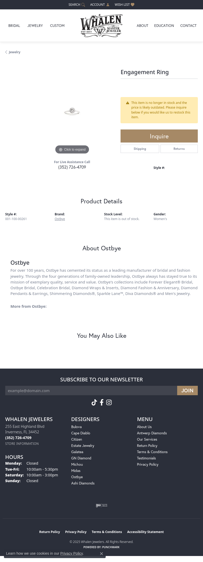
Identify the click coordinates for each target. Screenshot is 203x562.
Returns (179, 149)
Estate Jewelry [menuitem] (82, 445)
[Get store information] (22, 443)
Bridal (14, 25)
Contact (188, 25)
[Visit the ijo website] (102, 505)
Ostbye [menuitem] (77, 476)
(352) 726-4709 (72, 167)
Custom (57, 25)
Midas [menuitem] (75, 470)
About (142, 25)
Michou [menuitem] (77, 464)
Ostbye (60, 219)
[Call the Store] (18, 437)
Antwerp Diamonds (152, 432)
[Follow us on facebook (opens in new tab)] (102, 402)
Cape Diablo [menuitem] (80, 432)
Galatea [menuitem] (77, 451)
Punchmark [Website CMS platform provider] (111, 547)
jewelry (14, 52)
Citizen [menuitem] (76, 439)
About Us (144, 426)
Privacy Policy (147, 464)
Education (164, 25)
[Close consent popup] (101, 553)
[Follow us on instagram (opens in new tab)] (109, 402)
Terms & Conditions (152, 451)
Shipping (140, 149)
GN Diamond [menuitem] (81, 457)
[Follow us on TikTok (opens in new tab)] (94, 402)
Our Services (147, 439)
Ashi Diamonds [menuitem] (82, 483)
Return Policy (147, 445)
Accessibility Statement (145, 532)
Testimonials (146, 457)
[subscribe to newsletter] (187, 390)
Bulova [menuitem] (76, 426)
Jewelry (35, 25)
